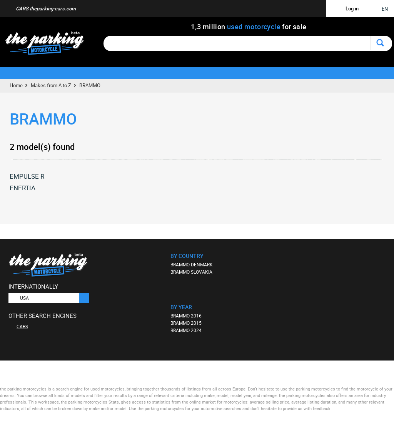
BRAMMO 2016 (186, 315)
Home (16, 85)
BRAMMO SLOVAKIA (191, 272)
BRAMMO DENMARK (191, 264)
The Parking (48, 45)
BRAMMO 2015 (186, 323)
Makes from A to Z (51, 85)
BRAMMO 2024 (186, 330)
